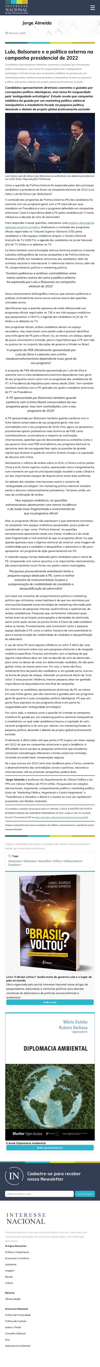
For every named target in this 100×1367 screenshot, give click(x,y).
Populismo (14, 864)
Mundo (9, 1276)
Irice (7, 1339)
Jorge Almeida (37, 23)
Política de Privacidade (18, 1314)
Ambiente (10, 1264)
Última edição (13, 1298)
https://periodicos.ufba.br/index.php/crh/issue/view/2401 (61, 817)
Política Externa (72, 860)
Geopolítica (44, 860)
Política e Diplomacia (17, 1252)
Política (57, 860)
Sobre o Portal (13, 1327)
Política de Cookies (15, 1321)
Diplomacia (30, 860)
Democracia (15, 860)
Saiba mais (50, 1002)
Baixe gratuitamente (50, 1147)
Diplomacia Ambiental (17, 1345)
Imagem (9, 1270)
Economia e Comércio (17, 1258)
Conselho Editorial (15, 1333)
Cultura (9, 1282)
